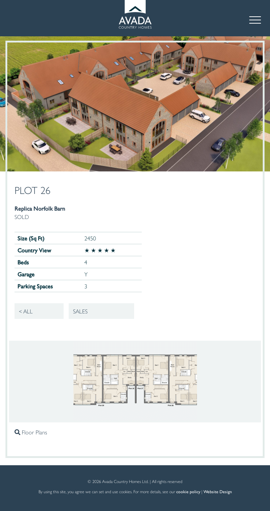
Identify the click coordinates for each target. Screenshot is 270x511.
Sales (80, 311)
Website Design (217, 491)
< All (26, 311)
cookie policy (188, 491)
